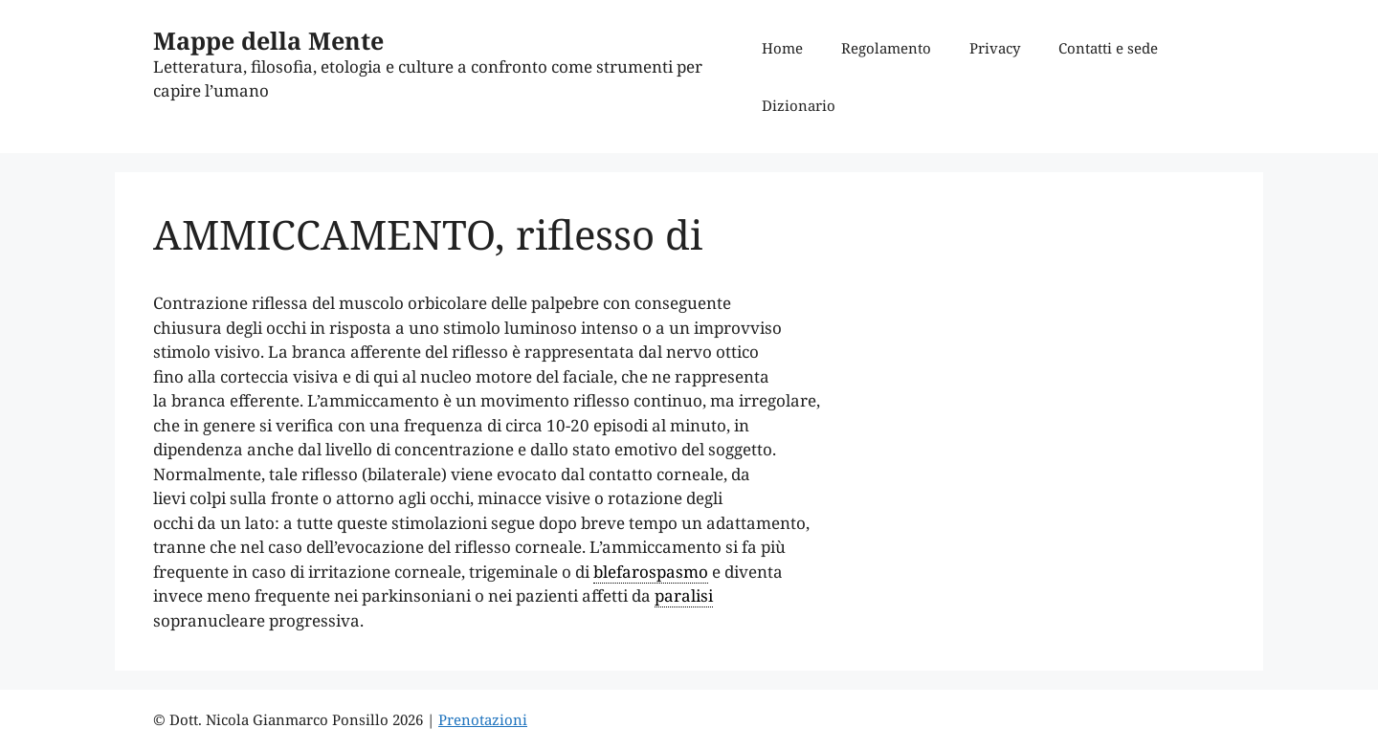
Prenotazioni (482, 719)
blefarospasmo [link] (650, 572)
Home (782, 47)
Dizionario (798, 105)
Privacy (994, 47)
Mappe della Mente (268, 40)
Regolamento (886, 47)
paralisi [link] (684, 596)
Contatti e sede (1108, 47)
